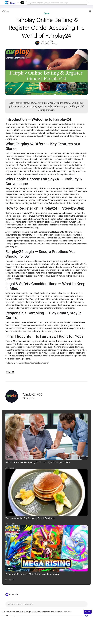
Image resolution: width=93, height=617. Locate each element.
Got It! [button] (87, 612)
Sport (46, 13)
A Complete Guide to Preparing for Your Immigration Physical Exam (37, 462)
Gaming (10, 568)
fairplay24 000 (47, 41)
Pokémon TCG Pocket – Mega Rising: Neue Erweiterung (32, 574)
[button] (57, 3)
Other (10, 457)
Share (5, 11)
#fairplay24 (10, 372)
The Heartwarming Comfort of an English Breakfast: (29, 518)
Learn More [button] (67, 612)
